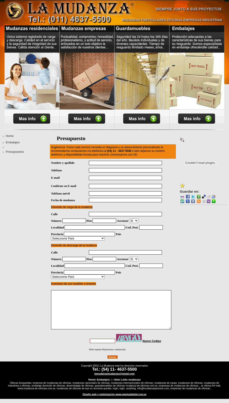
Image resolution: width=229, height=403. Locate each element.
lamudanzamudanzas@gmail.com (114, 369)
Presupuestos (15, 151)
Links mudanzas (131, 375)
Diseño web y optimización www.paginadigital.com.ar (115, 390)
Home (10, 136)
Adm (117, 375)
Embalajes (13, 142)
